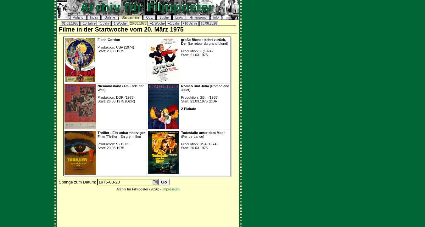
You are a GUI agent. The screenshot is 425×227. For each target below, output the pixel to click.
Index (94, 17)
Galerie (109, 17)
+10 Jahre (189, 23)
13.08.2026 (209, 23)
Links (179, 17)
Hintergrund (198, 17)
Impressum (171, 189)
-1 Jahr (104, 23)
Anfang (78, 17)
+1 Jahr (173, 23)
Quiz (149, 17)
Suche (164, 17)
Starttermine (131, 17)
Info (216, 17)
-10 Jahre (89, 23)
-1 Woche (119, 23)
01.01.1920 (70, 23)
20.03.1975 (138, 23)
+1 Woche (157, 23)
